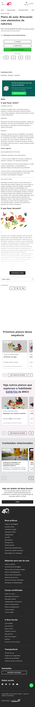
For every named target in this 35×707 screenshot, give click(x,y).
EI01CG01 (10, 75)
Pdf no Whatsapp (17, 49)
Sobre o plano (6, 279)
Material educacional (11, 577)
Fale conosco (9, 626)
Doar (17, 502)
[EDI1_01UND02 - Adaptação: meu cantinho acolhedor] (15, 403)
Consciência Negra (10, 529)
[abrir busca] (26, 3)
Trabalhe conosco (10, 631)
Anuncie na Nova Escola (12, 642)
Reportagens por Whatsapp (13, 553)
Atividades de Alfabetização (13, 582)
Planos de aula (11, 10)
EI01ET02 (14, 366)
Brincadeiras (8, 540)
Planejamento (9, 542)
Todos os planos (10, 564)
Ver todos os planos (17, 375)
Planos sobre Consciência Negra (15, 569)
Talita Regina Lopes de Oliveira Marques (14, 35)
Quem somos (9, 628)
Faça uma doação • (11, 636)
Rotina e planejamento (12, 607)
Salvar (17, 42)
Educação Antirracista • (12, 596)
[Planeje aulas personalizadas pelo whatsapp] (31, 685)
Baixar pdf (17, 46)
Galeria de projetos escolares (14, 550)
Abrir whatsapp (19, 93)
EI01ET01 (9, 366)
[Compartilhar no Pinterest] (28, 57)
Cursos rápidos (9, 609)
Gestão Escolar (9, 545)
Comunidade (9, 623)
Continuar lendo (17, 273)
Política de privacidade (12, 658)
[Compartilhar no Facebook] (20, 57)
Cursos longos (9, 612)
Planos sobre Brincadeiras (13, 575)
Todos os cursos (10, 594)
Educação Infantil (23, 10)
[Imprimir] (6, 57)
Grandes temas (9, 527)
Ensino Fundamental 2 (12, 604)
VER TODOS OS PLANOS (17, 433)
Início (2, 10)
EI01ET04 (19, 366)
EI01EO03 (4, 75)
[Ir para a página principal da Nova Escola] (9, 5)
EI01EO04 (8, 423)
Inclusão (7, 537)
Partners (7, 639)
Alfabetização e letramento (13, 601)
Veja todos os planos (28, 28)
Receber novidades (14, 672)
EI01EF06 (14, 423)
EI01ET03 (17, 75)
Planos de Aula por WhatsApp (14, 580)
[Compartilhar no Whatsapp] (13, 57)
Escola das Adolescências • (13, 548)
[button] (30, 375)
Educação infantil (10, 532)
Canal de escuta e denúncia (13, 661)
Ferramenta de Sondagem (13, 567)
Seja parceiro (9, 634)
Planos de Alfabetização (12, 572)
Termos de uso (9, 653)
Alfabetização (9, 534)
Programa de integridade (12, 655)
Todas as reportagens (11, 524)
